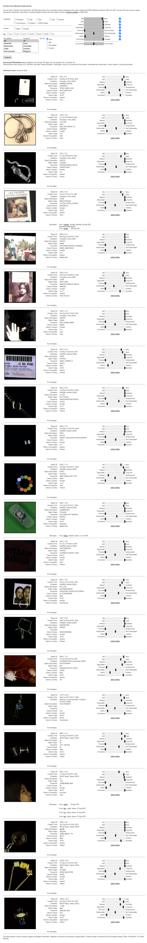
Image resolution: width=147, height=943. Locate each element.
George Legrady (72, 12)
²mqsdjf (66, 224)
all (13, 41)
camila (66, 228)
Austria (30, 48)
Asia (30, 43)
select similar (115, 100)
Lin (65, 812)
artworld (13, 43)
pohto (65, 804)
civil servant (13, 51)
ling (65, 808)
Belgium (30, 51)
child (13, 48)
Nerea (66, 536)
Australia (30, 46)
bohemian (13, 46)
